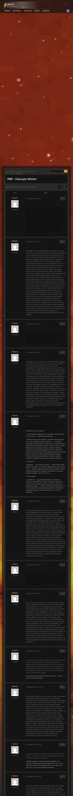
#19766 (62, 324)
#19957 (62, 565)
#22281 (62, 687)
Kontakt (46, 11)
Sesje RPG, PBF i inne (22, 171)
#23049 (62, 744)
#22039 (62, 651)
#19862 (62, 501)
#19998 (62, 593)
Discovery (28, 11)
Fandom (12, 171)
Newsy (7, 11)
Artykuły (17, 11)
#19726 (62, 241)
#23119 (62, 776)
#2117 (63, 198)
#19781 (62, 352)
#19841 (62, 416)
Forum (36, 11)
